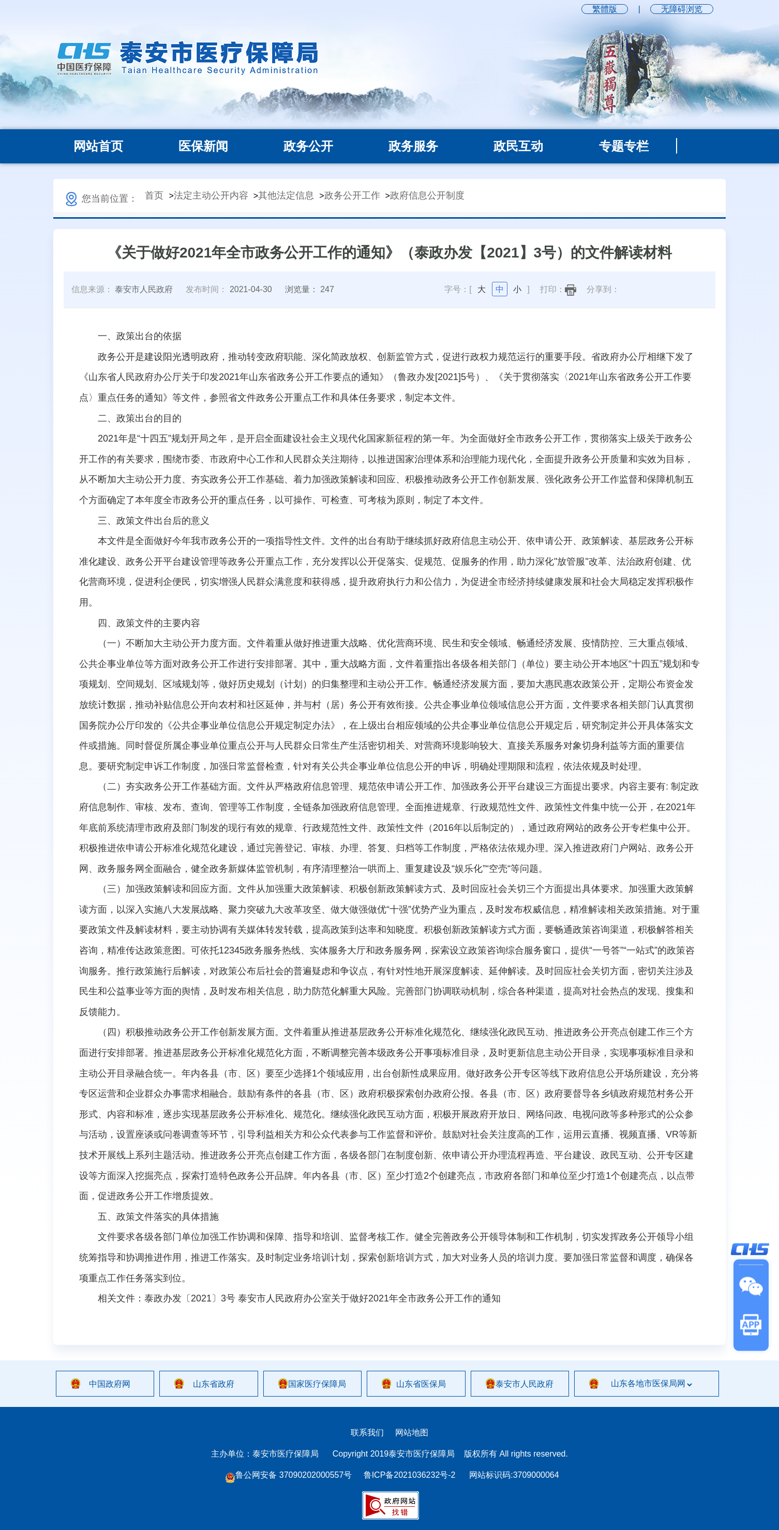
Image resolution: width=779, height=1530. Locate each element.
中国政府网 (109, 1384)
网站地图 (411, 1432)
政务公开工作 (352, 195)
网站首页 (98, 146)
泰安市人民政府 (524, 1384)
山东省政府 (213, 1384)
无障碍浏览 (681, 9)
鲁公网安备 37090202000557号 (288, 1475)
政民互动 (518, 146)
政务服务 (413, 146)
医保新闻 (203, 146)
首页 (154, 195)
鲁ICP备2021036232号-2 (410, 1475)
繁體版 (604, 9)
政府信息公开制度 (427, 195)
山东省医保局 (421, 1384)
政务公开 (308, 146)
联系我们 (367, 1432)
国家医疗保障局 (317, 1384)
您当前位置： (101, 198)
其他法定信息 (286, 195)
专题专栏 (624, 146)
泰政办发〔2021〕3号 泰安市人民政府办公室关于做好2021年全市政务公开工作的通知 (322, 1298)
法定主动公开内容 (211, 195)
